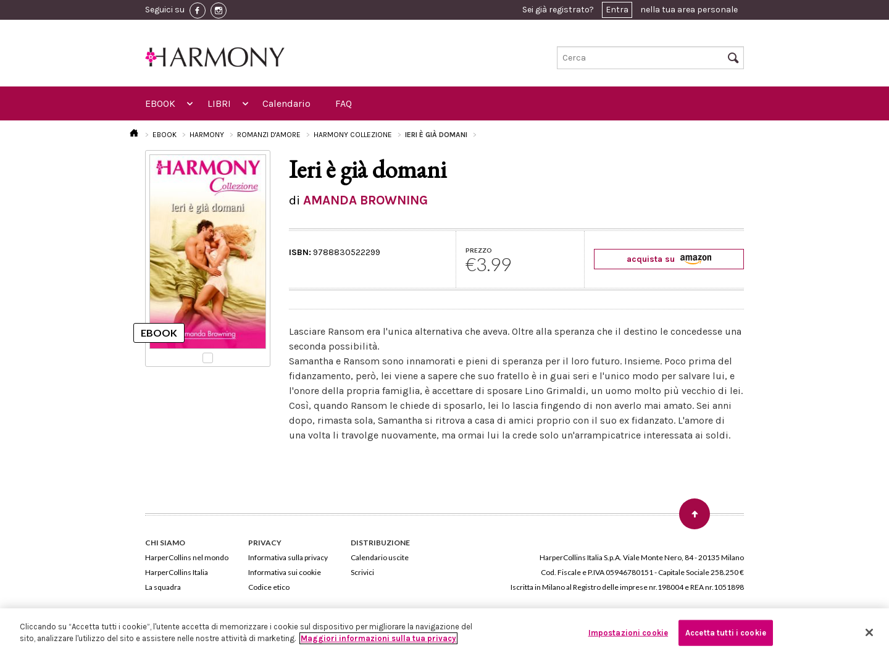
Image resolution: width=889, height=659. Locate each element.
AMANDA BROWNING (365, 200)
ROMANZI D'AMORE (269, 134)
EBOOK (160, 103)
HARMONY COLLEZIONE (353, 134)
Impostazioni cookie (628, 632)
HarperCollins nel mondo (186, 557)
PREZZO (478, 250)
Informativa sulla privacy (288, 557)
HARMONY (207, 134)
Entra (617, 9)
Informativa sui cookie (284, 572)
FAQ (343, 103)
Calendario (286, 103)
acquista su (669, 259)
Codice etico (269, 587)
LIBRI (219, 103)
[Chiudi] (869, 632)
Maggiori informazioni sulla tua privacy (378, 638)
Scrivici (362, 572)
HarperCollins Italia (176, 572)
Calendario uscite (380, 557)
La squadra (163, 587)
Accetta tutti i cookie (725, 632)
